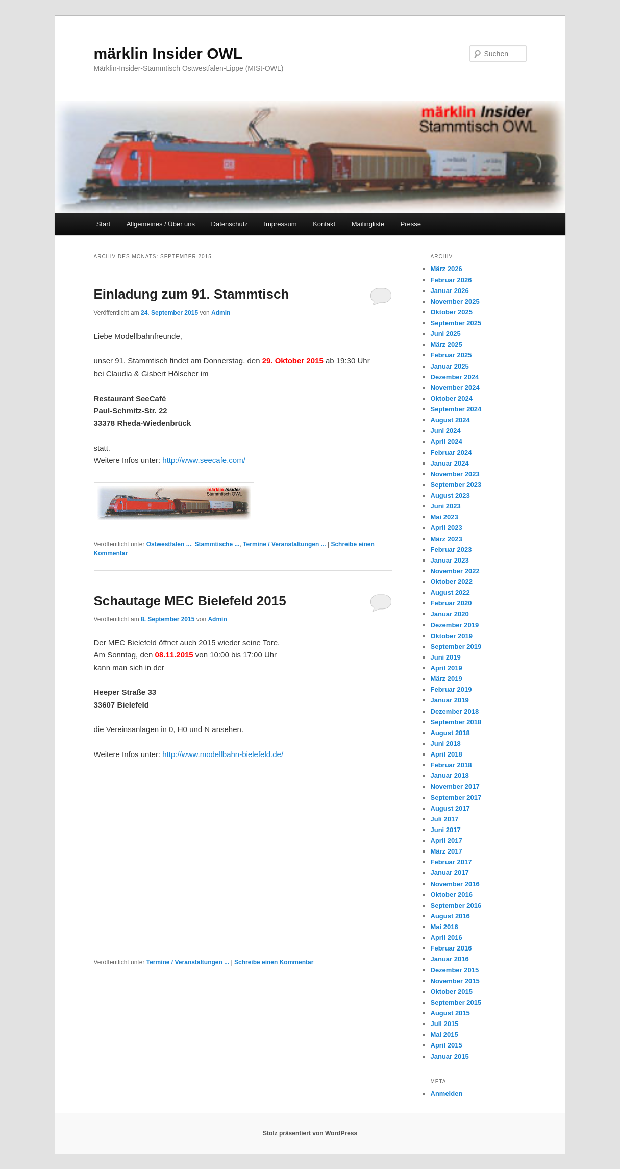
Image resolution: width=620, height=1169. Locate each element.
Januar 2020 (450, 614)
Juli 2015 (445, 1024)
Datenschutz (229, 224)
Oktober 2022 (452, 582)
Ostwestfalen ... (168, 544)
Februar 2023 (451, 549)
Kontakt (324, 224)
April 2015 (446, 1045)
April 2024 (446, 441)
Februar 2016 (451, 948)
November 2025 (455, 301)
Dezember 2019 (455, 625)
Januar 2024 (450, 463)
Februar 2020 (451, 603)
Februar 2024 (451, 452)
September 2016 (456, 905)
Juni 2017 (446, 830)
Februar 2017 (451, 862)
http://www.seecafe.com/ (203, 460)
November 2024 (455, 388)
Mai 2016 (444, 927)
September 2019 (456, 646)
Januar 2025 (450, 366)
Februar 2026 (451, 280)
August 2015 (450, 1013)
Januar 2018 (450, 776)
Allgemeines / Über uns (161, 224)
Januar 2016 (450, 959)
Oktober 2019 (452, 636)
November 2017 (455, 786)
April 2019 (446, 668)
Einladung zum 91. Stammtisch (191, 294)
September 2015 (456, 1002)
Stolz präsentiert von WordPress (310, 1133)
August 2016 (450, 916)
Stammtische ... (216, 544)
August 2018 (450, 733)
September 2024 (456, 409)
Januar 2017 (450, 872)
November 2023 (455, 474)
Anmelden (447, 1094)
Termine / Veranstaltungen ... (284, 544)
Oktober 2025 (452, 312)
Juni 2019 (446, 657)
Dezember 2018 (455, 711)
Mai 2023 (444, 517)
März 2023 (446, 539)
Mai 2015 (444, 1034)
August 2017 (450, 808)
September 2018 (456, 722)
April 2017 (446, 840)
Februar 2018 (451, 765)
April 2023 (446, 527)
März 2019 (446, 679)
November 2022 (455, 571)
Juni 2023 (446, 506)
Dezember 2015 (455, 970)
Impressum (280, 224)
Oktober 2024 (452, 398)
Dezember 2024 (455, 377)
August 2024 (450, 420)
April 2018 (446, 754)
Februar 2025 (451, 355)
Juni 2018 (446, 743)
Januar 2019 (450, 700)
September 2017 (456, 797)
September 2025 (456, 323)
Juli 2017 (445, 819)
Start (103, 224)
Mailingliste (368, 224)
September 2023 (456, 485)
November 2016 (455, 884)
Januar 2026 (450, 291)
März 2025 (446, 344)
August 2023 (450, 495)
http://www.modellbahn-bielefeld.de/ (222, 754)
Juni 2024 (446, 430)
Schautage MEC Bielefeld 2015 (190, 600)
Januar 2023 (450, 560)
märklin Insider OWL (168, 53)
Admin (220, 312)
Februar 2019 (451, 689)
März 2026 (446, 269)
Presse (411, 224)
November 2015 (455, 981)
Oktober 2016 (452, 894)
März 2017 (446, 851)
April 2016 (446, 937)
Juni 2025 (446, 333)
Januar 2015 (450, 1056)
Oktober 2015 (452, 991)
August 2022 (450, 592)
